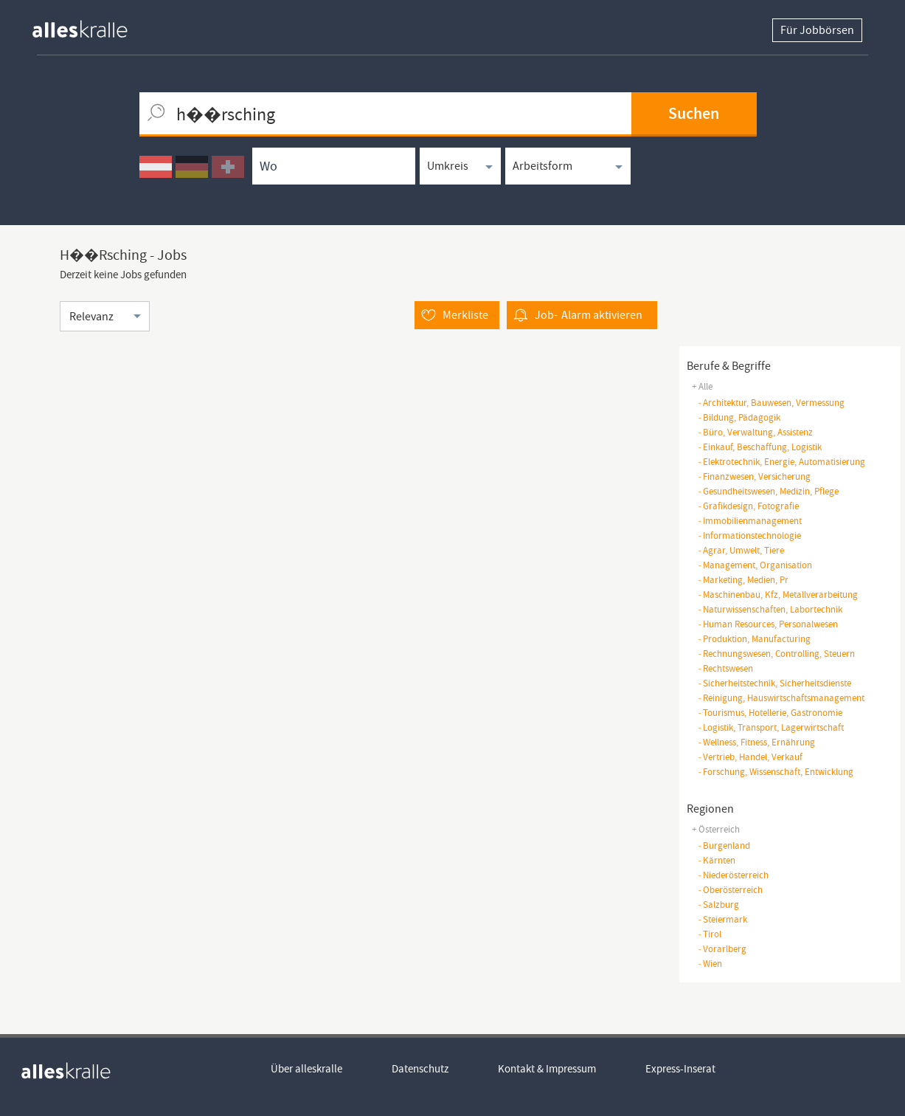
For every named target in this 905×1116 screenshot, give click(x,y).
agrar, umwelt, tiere (741, 550)
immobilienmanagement (750, 520)
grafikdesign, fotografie (748, 506)
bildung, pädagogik (739, 417)
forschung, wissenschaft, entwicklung (775, 771)
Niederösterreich (733, 875)
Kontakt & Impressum (547, 1068)
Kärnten (716, 860)
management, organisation (755, 565)
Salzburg (718, 904)
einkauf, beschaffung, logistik (760, 447)
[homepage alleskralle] (91, 25)
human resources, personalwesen (768, 624)
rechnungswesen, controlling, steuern (776, 653)
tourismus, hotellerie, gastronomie (770, 712)
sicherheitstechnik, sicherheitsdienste (774, 683)
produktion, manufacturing (754, 639)
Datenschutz (420, 1068)
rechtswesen (725, 668)
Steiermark (722, 919)
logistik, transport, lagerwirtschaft (771, 727)
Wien (710, 963)
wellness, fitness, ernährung (756, 742)
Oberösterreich (730, 890)
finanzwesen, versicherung (754, 476)
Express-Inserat (680, 1068)
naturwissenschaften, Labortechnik (770, 609)
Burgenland (724, 845)
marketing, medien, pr (743, 580)
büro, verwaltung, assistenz (755, 432)
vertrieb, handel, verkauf (750, 757)
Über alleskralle (306, 1068)
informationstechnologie (749, 535)
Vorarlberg (722, 949)
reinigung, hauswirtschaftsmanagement (781, 698)
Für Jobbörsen (817, 30)
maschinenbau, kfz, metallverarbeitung (778, 594)
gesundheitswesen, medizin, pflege (768, 491)
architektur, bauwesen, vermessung (771, 402)
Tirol (709, 934)
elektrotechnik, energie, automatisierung (781, 461)
